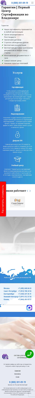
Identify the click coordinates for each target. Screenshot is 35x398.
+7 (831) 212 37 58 (24, 296)
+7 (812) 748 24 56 (24, 291)
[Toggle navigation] (32, 3)
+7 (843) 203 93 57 (24, 299)
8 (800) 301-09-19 (17, 382)
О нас (17, 377)
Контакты (17, 374)
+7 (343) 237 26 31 (24, 294)
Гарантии (18, 371)
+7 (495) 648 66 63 (24, 288)
